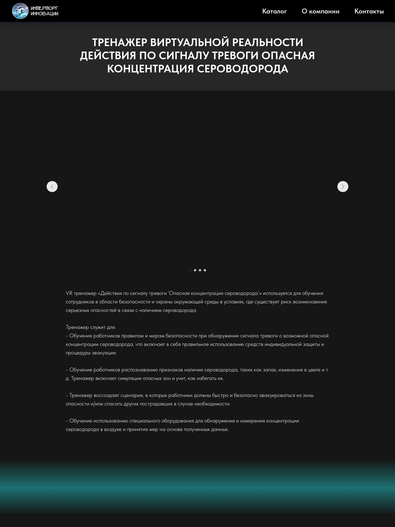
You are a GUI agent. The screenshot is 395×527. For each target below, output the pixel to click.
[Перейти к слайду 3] (200, 270)
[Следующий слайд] (342, 186)
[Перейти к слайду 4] (205, 270)
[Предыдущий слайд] (52, 186)
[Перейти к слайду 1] (190, 270)
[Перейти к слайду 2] (195, 270)
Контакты (369, 11)
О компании (321, 11)
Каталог (274, 11)
